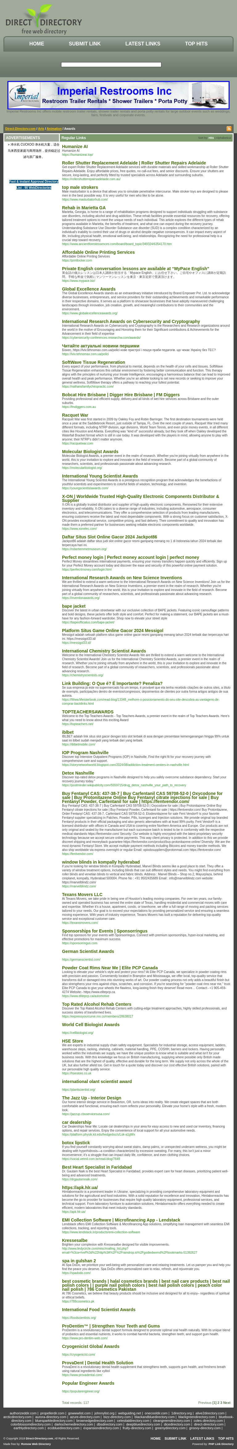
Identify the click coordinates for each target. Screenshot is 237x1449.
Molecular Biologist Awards (90, 451)
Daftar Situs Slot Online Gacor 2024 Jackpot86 (109, 536)
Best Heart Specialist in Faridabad (97, 1167)
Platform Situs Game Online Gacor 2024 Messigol (112, 630)
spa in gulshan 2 (79, 1260)
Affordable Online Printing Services (98, 252)
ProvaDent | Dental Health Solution (97, 1362)
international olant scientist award (97, 1081)
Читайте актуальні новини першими (100, 345)
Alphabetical (223, 137)
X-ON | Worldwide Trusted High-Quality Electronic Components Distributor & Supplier (140, 498)
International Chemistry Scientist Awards (104, 650)
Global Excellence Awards (89, 289)
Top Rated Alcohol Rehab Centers (96, 1004)
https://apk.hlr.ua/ (80, 1187)
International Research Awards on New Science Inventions (122, 577)
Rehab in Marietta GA (84, 207)
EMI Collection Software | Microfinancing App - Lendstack (121, 1219)
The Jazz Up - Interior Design (91, 1097)
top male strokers (80, 187)
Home (36, 43)
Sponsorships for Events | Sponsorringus (105, 930)
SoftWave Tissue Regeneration (93, 362)
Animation (54, 128)
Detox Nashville (78, 773)
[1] (214, 1402)
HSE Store (72, 1041)
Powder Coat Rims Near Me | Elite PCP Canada (110, 967)
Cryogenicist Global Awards (90, 1346)
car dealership (76, 1122)
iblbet (67, 732)
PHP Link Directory (221, 1444)
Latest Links (142, 43)
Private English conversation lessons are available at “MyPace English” (135, 268)
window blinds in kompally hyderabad (101, 862)
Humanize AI (75, 146)
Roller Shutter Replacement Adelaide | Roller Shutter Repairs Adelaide (134, 162)
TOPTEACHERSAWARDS (88, 711)
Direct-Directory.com (20, 128)
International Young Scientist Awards (100, 476)
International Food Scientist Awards (98, 1309)
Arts (41, 128)
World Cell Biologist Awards (90, 1024)
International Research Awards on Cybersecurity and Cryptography (131, 321)
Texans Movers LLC (82, 894)
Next (227, 1402)
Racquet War (75, 415)
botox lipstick (76, 1142)
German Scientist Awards (88, 951)
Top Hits (196, 43)
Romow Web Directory (36, 1444)
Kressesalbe (75, 1240)
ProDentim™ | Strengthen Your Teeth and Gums (111, 1326)
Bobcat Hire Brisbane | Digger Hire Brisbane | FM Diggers (121, 394)
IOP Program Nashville (85, 752)
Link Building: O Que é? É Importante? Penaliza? (112, 683)
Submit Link (85, 43)
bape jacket (73, 606)
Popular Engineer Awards (88, 1383)
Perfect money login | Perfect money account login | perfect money (130, 557)
